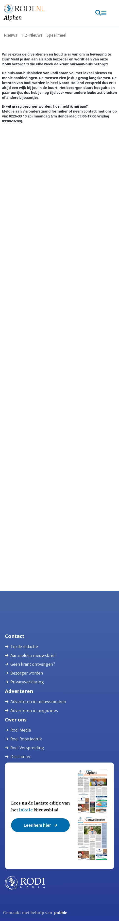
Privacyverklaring (24, 681)
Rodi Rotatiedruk (23, 738)
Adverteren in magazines (31, 710)
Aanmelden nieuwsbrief (30, 655)
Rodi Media (18, 730)
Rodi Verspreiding (24, 747)
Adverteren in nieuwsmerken (35, 701)
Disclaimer (18, 756)
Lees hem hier (40, 825)
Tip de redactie (21, 646)
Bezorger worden (24, 673)
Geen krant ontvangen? (30, 664)
